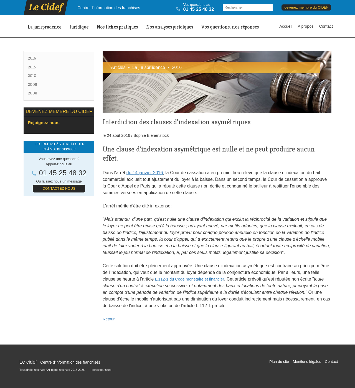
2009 (32, 84)
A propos (306, 26)
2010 (32, 75)
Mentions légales (307, 361)
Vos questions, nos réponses (230, 27)
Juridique (79, 27)
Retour (109, 319)
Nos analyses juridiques (169, 27)
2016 (32, 58)
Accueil (285, 26)
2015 (32, 67)
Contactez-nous (58, 188)
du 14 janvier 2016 (144, 172)
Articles (118, 67)
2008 (32, 93)
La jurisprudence (44, 27)
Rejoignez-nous (43, 122)
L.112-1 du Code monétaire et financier (189, 279)
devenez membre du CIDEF (306, 7)
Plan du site (279, 361)
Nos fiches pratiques (117, 27)
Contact (326, 26)
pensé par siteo (101, 369)
